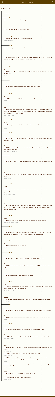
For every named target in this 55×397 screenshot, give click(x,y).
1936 (10, 119)
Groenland (5, 21)
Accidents (13, 194)
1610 (10, 66)
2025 (10, 323)
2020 (10, 293)
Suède (5, 40)
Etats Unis (9, 151)
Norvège (9, 31)
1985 (10, 226)
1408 (10, 55)
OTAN (16, 164)
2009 (10, 252)
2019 (10, 281)
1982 (10, 215)
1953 (10, 169)
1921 (10, 80)
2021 (10, 304)
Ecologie (9, 301)
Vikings (9, 21)
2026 (10, 342)
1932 (10, 93)
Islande (11, 40)
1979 (10, 199)
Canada (8, 375)
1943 (10, 132)
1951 (10, 155)
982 (10, 17)
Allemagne (5, 151)
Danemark (9, 49)
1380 (10, 45)
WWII (16, 151)
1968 (10, 183)
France (5, 338)
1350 (10, 36)
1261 (10, 27)
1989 (10, 240)
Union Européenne (7, 222)
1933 (10, 104)
